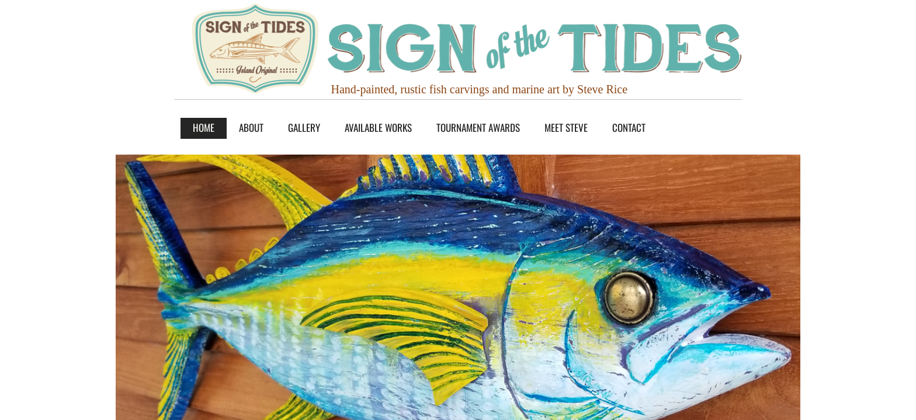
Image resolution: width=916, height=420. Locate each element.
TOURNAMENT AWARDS (478, 127)
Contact (629, 127)
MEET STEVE (566, 127)
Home (203, 127)
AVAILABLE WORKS (378, 127)
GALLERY (304, 127)
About (251, 127)
